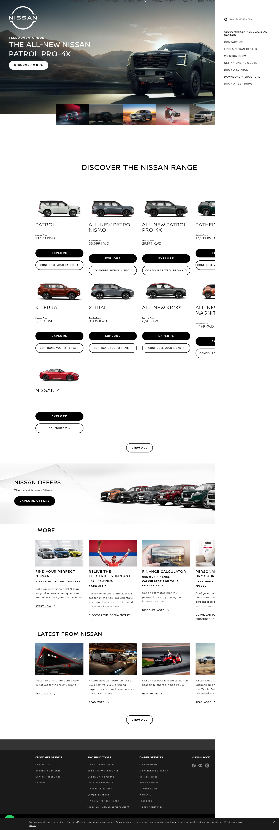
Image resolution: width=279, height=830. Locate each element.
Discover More (153, 610)
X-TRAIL (99, 307)
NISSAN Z (47, 390)
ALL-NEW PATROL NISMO (111, 227)
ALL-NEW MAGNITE (207, 310)
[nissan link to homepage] (23, 18)
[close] (274, 822)
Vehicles (64, 5)
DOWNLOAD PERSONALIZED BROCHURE (214, 617)
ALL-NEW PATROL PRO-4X (164, 227)
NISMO (80, 5)
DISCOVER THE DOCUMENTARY (109, 615)
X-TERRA (46, 307)
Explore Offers (35, 501)
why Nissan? (244, 5)
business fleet (197, 5)
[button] (273, 4)
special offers (151, 5)
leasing (175, 5)
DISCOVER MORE (28, 65)
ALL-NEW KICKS (162, 307)
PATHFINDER (212, 225)
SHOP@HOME (121, 5)
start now (43, 606)
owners (221, 5)
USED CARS (99, 5)
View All (139, 447)
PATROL (45, 225)
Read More (43, 693)
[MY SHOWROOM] (264, 4)
